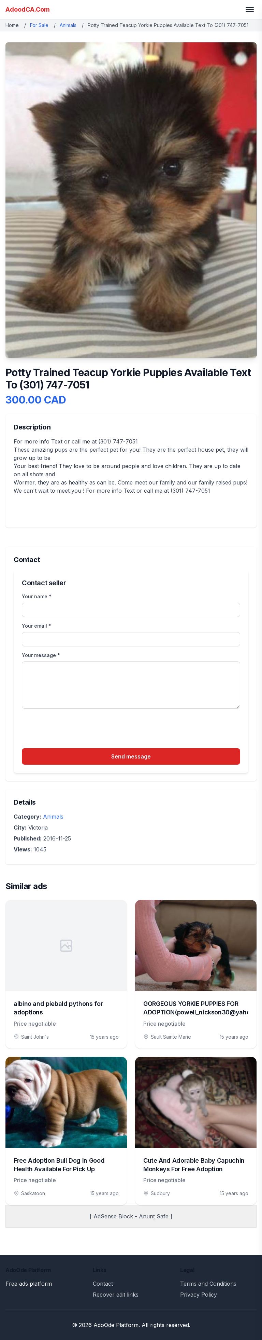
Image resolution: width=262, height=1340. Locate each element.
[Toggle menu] (250, 9)
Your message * (41, 655)
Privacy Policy (198, 1294)
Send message (131, 756)
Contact (103, 1283)
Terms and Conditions (208, 1283)
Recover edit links (116, 1294)
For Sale (39, 25)
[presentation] (74, 729)
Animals (68, 25)
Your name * (37, 596)
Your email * (36, 626)
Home (12, 25)
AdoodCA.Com (27, 9)
